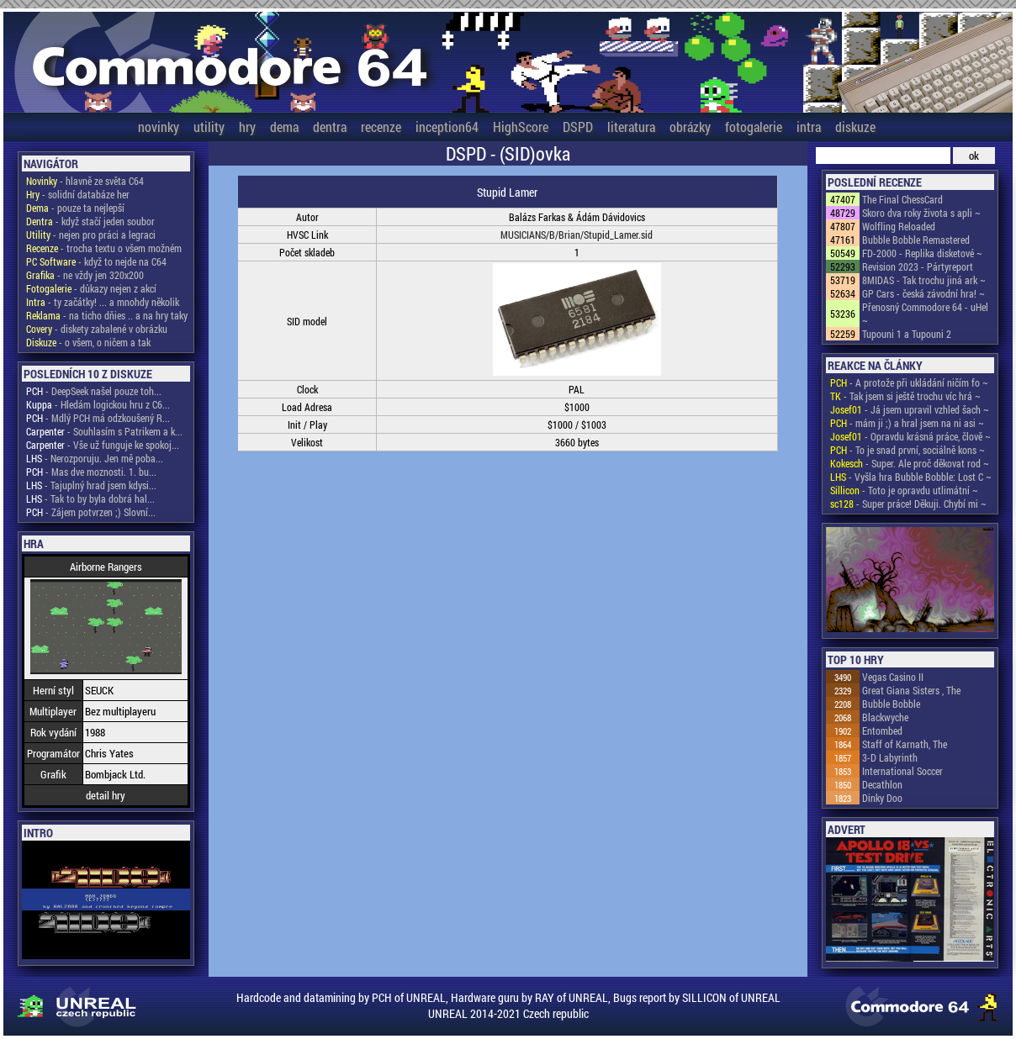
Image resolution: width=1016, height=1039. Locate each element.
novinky (158, 126)
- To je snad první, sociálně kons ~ (907, 449)
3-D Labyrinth (890, 757)
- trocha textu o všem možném (104, 248)
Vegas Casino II (892, 676)
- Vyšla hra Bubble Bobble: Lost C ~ (911, 476)
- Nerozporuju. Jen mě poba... (94, 458)
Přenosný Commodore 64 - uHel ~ (925, 313)
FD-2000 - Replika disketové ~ (922, 253)
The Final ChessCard (902, 199)
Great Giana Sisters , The (911, 690)
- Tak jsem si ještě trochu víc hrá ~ (905, 396)
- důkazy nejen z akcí (91, 288)
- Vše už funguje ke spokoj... (102, 444)
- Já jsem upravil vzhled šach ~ (909, 409)
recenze (381, 126)
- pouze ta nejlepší (75, 207)
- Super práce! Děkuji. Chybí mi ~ (908, 503)
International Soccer (902, 771)
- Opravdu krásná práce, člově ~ (910, 436)
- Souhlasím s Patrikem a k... (104, 431)
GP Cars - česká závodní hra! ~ (923, 293)
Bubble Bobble (891, 703)
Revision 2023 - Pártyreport (917, 266)
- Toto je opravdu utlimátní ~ (904, 490)
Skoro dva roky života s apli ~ (921, 212)
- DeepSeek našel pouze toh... (93, 391)
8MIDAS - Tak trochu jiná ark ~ (924, 280)
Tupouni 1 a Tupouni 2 (906, 333)
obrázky (690, 126)
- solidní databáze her (78, 194)
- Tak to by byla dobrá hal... (90, 498)
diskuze (855, 126)
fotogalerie (753, 126)
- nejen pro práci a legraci (91, 234)
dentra (330, 126)
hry (247, 126)
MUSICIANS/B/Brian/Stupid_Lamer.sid (576, 234)
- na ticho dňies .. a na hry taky (107, 315)
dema (284, 126)
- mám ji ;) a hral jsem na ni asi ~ (907, 423)
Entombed (882, 730)
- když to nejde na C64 (96, 261)
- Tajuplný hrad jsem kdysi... (91, 485)
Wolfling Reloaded (898, 226)
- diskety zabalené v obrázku (96, 328)
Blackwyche (885, 717)
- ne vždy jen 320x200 (85, 275)
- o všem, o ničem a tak (88, 342)
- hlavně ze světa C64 (85, 180)
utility (209, 126)
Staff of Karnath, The (904, 744)
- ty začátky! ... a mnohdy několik (102, 302)
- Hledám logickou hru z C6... (98, 404)
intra (808, 126)
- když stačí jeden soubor (90, 221)
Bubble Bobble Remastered (916, 239)
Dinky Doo (882, 797)
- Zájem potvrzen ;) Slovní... (91, 512)
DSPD (578, 126)
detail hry (105, 795)
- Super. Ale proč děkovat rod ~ (909, 463)
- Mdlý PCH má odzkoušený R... (98, 418)
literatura (631, 126)
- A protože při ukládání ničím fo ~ (909, 382)
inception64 (447, 126)
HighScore (520, 126)
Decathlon (882, 784)
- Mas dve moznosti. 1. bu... (91, 471)
